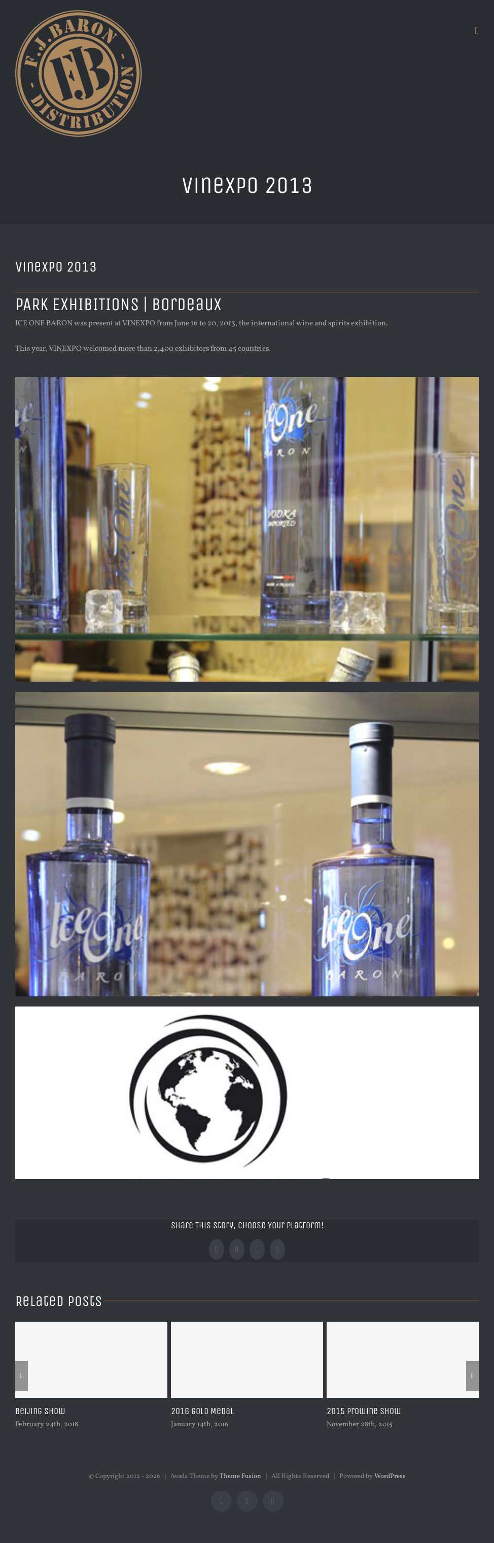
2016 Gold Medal (202, 1411)
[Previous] (21, 1376)
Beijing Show (40, 1411)
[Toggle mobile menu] (477, 30)
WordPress (390, 1476)
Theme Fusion (240, 1476)
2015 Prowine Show (364, 1411)
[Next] (472, 1376)
